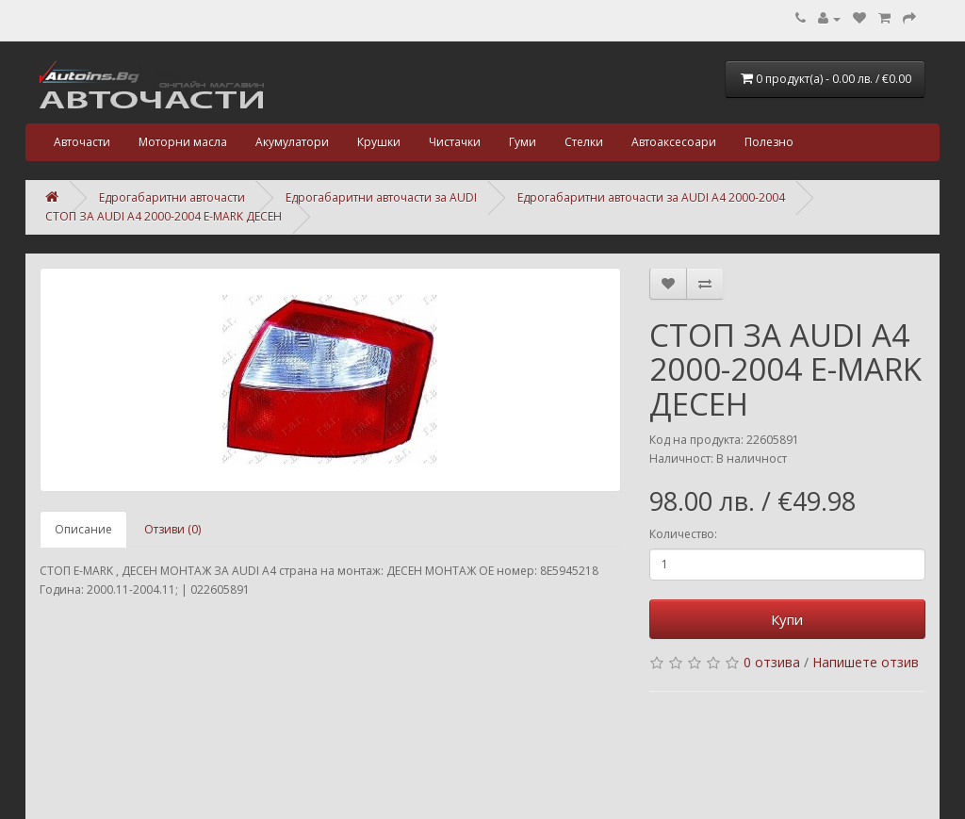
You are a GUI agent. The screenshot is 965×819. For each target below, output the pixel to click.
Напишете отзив (865, 662)
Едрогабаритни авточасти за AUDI (381, 197)
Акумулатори (292, 142)
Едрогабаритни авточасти (172, 197)
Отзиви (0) (172, 529)
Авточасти (82, 142)
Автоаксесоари (673, 142)
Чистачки (455, 142)
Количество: (683, 534)
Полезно (768, 142)
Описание (83, 529)
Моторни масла (183, 142)
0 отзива (772, 662)
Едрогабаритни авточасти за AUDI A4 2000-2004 (651, 197)
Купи (787, 619)
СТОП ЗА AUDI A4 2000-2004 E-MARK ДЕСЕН (163, 216)
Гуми (522, 142)
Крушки (379, 142)
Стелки (583, 142)
